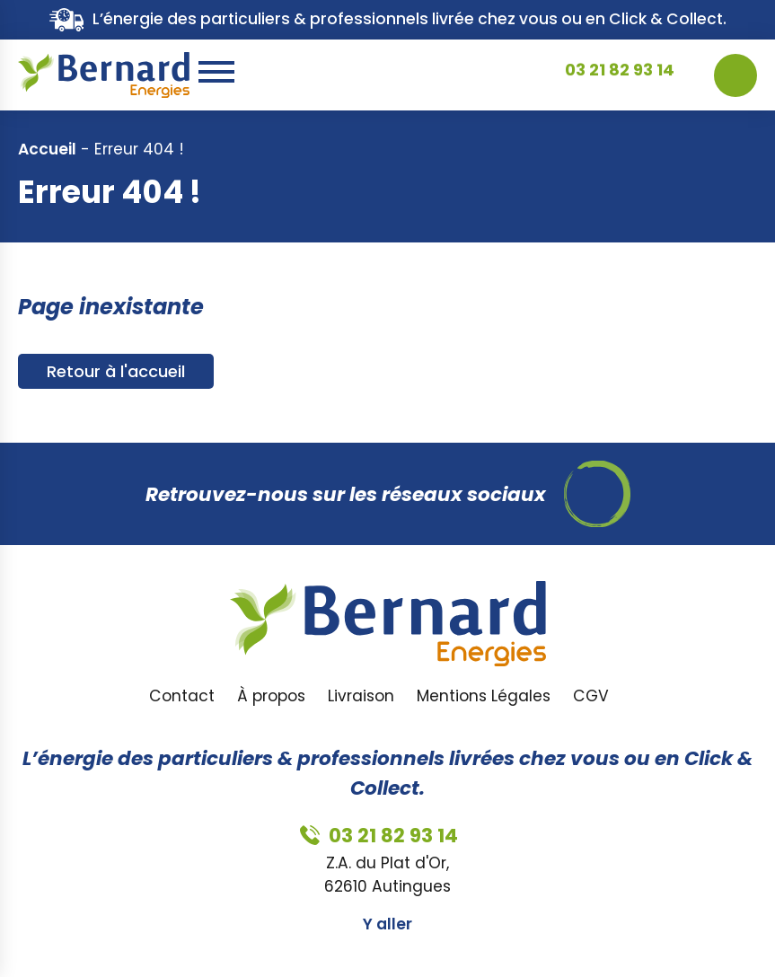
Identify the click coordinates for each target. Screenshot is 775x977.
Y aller (387, 924)
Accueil (47, 149)
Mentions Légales (483, 696)
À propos (271, 696)
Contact (182, 696)
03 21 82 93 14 (619, 75)
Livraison (361, 696)
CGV (591, 696)
